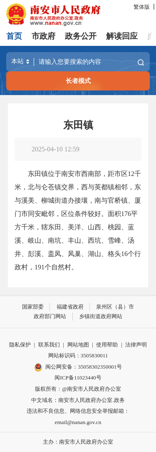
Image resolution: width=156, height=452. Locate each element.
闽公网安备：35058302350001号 (78, 367)
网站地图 (78, 345)
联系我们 (49, 345)
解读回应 (122, 36)
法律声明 (136, 345)
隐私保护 (20, 345)
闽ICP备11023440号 (77, 377)
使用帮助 (107, 345)
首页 (14, 36)
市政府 (43, 36)
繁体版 (142, 7)
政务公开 (81, 36)
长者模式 (78, 80)
